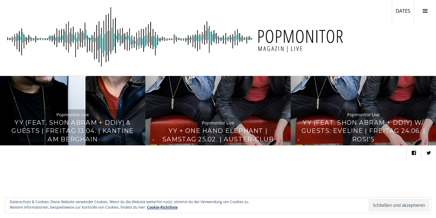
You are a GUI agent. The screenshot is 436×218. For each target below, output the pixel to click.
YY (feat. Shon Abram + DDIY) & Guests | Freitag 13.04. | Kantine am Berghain (73, 131)
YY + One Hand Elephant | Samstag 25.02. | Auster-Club (218, 135)
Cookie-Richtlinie (162, 207)
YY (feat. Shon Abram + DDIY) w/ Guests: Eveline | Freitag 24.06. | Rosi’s (363, 131)
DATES (405, 10)
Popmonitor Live (72, 114)
